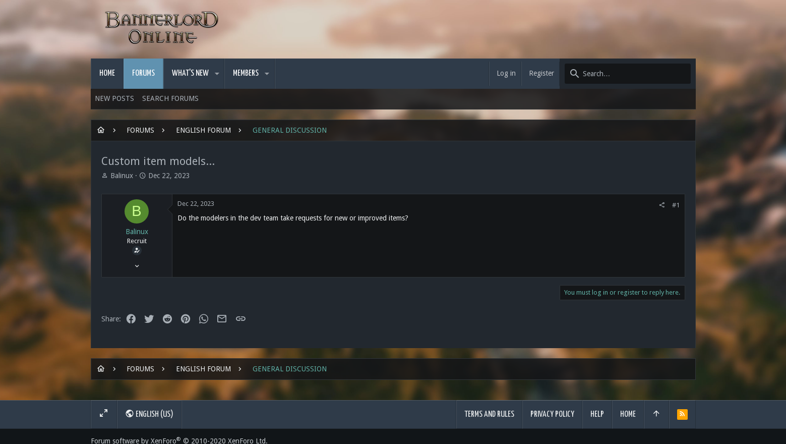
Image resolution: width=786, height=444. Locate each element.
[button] (217, 73)
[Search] (628, 74)
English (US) (149, 414)
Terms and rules (489, 414)
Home (628, 414)
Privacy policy (552, 414)
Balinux (121, 176)
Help (597, 414)
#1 (676, 205)
